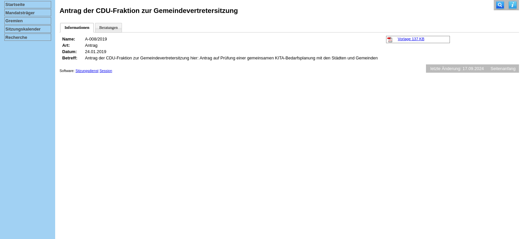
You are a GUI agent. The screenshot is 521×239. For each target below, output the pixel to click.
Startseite (15, 4)
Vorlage (411, 39)
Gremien (14, 20)
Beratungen (108, 27)
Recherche (16, 37)
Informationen (76, 27)
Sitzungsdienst (86, 71)
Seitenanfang (502, 68)
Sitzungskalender (23, 29)
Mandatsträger (20, 12)
